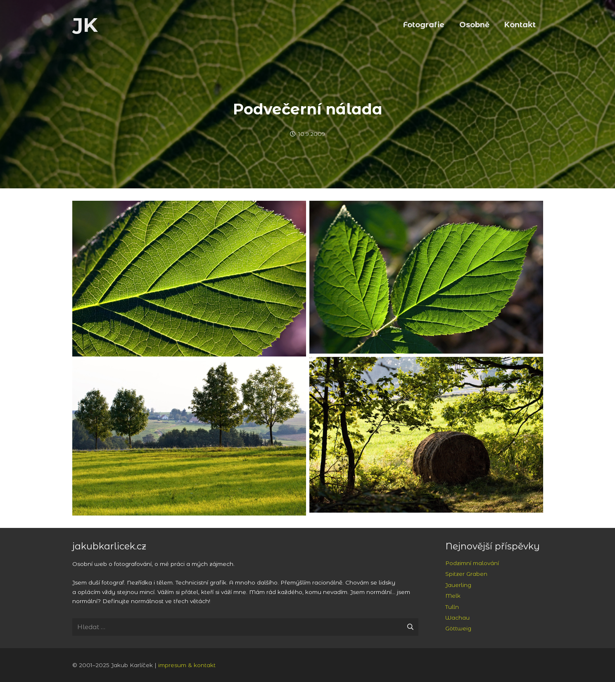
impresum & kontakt (187, 665)
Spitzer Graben (466, 573)
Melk (453, 595)
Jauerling (458, 585)
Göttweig (458, 628)
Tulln (452, 607)
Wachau (457, 617)
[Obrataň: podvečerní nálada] (189, 278)
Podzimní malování (472, 563)
